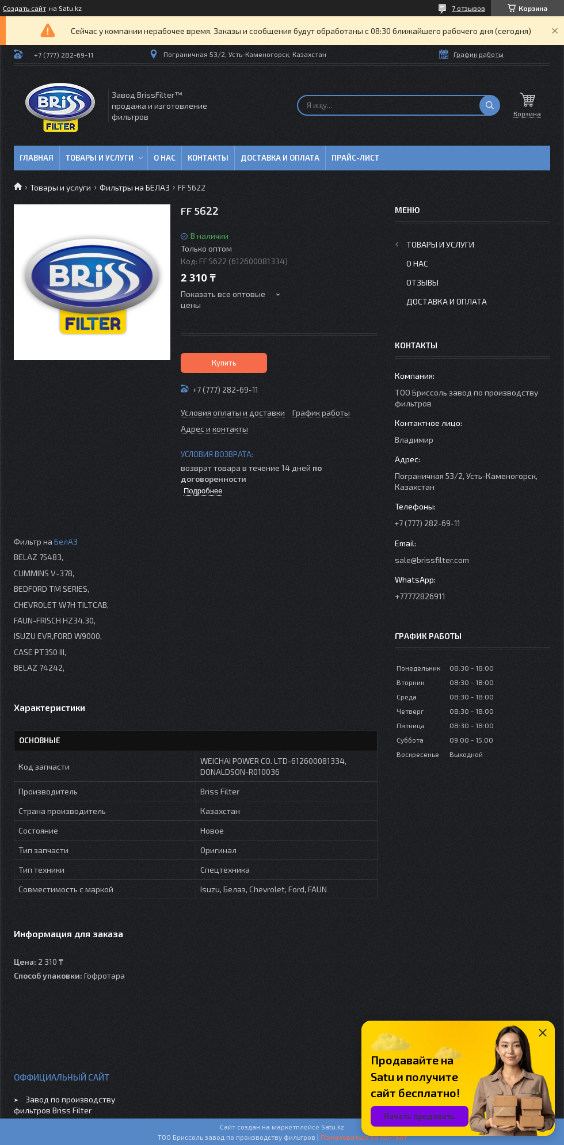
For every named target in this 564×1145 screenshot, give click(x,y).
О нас (165, 157)
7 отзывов (468, 8)
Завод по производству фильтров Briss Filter (64, 1104)
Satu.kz (332, 1127)
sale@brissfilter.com (432, 560)
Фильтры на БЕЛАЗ (135, 187)
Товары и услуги (100, 157)
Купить (224, 362)
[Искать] (489, 105)
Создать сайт (24, 8)
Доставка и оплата (280, 157)
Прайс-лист (355, 157)
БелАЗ (66, 541)
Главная (37, 157)
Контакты (208, 157)
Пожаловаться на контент (364, 1137)
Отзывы (422, 282)
